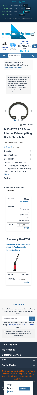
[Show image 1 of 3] (15, 120)
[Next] (31, 111)
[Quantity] (23, 225)
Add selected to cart (25, 388)
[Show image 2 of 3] (18, 120)
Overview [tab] (18, 151)
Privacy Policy (13, 325)
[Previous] (5, 111)
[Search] (23, 56)
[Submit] (32, 318)
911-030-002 (24, 202)
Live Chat (24, 51)
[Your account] (32, 56)
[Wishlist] (28, 56)
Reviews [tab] (18, 178)
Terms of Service (28, 325)
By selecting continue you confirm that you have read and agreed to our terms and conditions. (18, 333)
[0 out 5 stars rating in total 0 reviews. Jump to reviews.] (12, 147)
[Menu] (4, 56)
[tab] (18, 166)
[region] (18, 111)
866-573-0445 (25, 44)
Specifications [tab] (18, 154)
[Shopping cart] (34, 46)
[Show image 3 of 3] (22, 120)
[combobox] (14, 56)
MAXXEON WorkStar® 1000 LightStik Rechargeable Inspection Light (18, 247)
